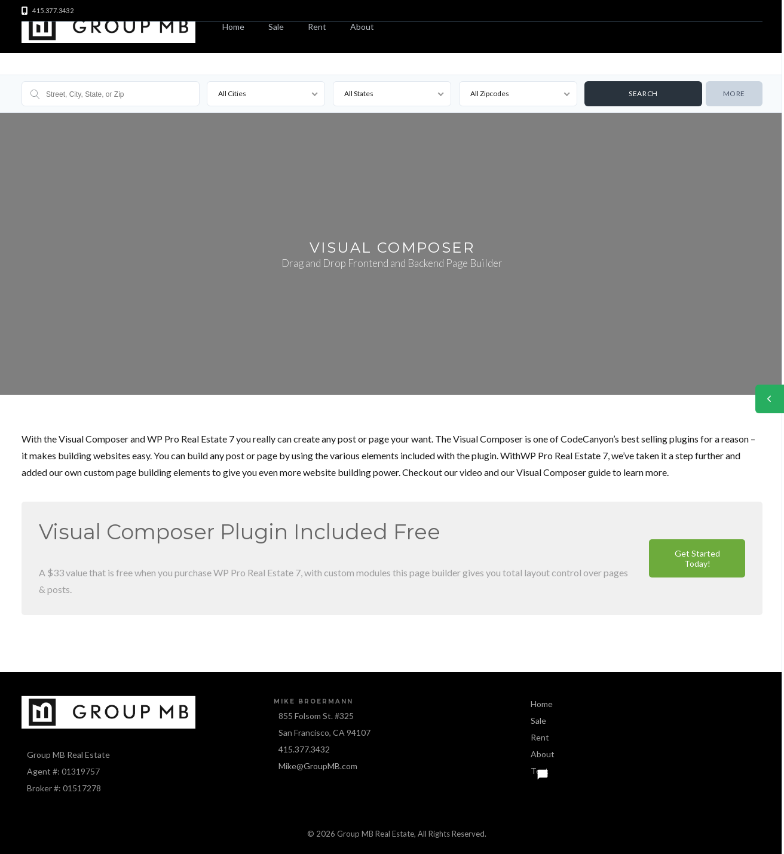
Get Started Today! (697, 558)
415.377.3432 (304, 749)
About (362, 26)
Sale (276, 26)
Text (540, 771)
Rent (317, 26)
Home (233, 26)
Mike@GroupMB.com (317, 766)
